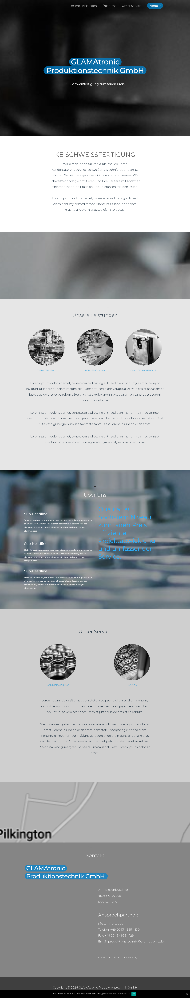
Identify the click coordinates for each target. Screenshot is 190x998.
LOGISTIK (132, 685)
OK (134, 994)
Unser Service (131, 6)
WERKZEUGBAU (46, 370)
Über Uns (109, 6)
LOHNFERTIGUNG (95, 370)
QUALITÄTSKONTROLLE (143, 370)
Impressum (106, 957)
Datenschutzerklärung (133, 957)
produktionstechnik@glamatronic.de (136, 941)
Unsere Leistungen (83, 6)
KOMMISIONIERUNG (58, 685)
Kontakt (155, 6)
